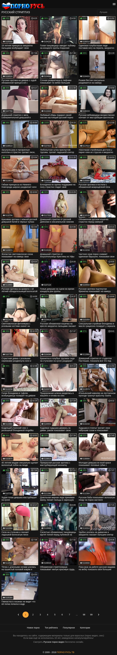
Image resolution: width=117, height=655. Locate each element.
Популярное (69, 627)
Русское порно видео (53, 642)
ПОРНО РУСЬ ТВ (65, 652)
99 (91, 614)
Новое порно (33, 627)
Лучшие (103, 12)
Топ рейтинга (51, 627)
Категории (85, 627)
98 (84, 614)
